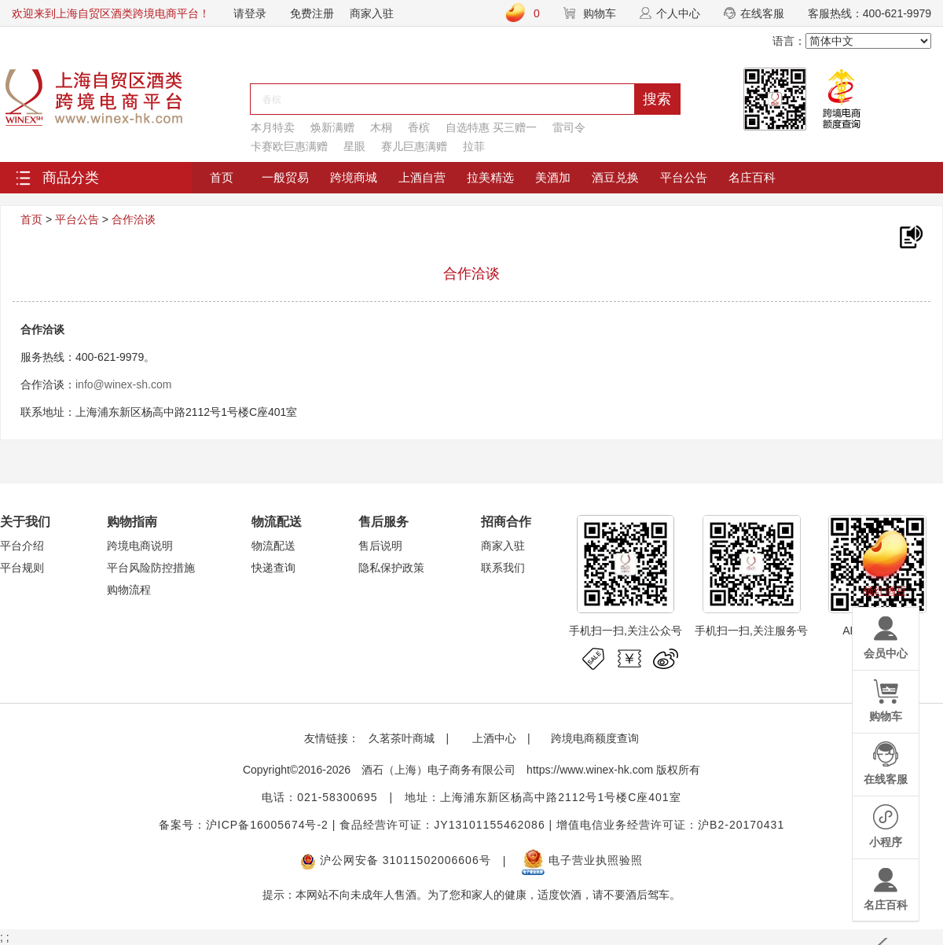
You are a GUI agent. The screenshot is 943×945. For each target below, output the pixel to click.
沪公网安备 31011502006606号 (395, 860)
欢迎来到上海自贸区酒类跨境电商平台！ (111, 13)
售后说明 (380, 545)
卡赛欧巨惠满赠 (289, 146)
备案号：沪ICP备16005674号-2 (243, 824)
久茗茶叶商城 (402, 738)
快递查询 (273, 567)
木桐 (381, 127)
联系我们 (503, 567)
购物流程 (129, 589)
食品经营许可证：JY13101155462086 (442, 824)
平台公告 (683, 177)
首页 (221, 177)
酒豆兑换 (615, 177)
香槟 (419, 127)
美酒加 (553, 177)
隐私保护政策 (391, 567)
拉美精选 (490, 177)
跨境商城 (353, 177)
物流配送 (273, 545)
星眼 (354, 146)
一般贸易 (285, 177)
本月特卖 (273, 127)
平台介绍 (22, 545)
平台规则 (22, 567)
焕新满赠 (332, 127)
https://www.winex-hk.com (590, 769)
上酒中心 (492, 738)
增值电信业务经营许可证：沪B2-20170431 (670, 824)
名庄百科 (752, 177)
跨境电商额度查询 (595, 738)
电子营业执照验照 (582, 860)
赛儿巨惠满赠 (414, 146)
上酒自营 (422, 177)
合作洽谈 (134, 219)
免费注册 (312, 13)
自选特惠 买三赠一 (491, 127)
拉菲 (474, 146)
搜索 (657, 99)
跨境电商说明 (140, 545)
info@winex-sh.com (123, 384)
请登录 (249, 13)
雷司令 (568, 127)
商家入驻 (372, 13)
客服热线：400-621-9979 (869, 13)
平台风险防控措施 (151, 567)
